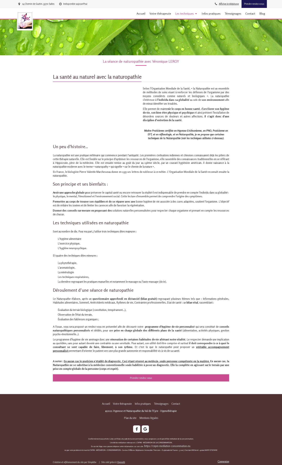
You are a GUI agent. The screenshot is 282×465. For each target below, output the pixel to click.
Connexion (223, 461)
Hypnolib (121, 462)
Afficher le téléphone (229, 4)
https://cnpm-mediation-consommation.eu (167, 446)
